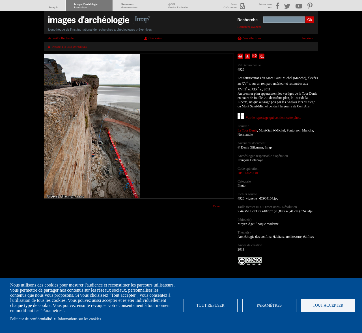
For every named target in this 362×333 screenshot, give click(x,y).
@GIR (178, 6)
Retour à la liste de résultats (69, 46)
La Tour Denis (247, 130)
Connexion (155, 38)
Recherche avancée (249, 26)
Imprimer (308, 38)
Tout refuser (211, 305)
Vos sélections (252, 38)
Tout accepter (328, 305)
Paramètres (269, 305)
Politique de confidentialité (31, 319)
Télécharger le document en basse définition (247, 56)
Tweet (216, 206)
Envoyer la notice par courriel (261, 56)
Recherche (247, 20)
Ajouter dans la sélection (240, 56)
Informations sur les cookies (79, 319)
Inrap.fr (53, 7)
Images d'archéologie (85, 6)
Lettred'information (230, 6)
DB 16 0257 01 (248, 173)
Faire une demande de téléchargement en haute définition (254, 56)
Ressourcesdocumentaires (129, 6)
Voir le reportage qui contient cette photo (273, 118)
